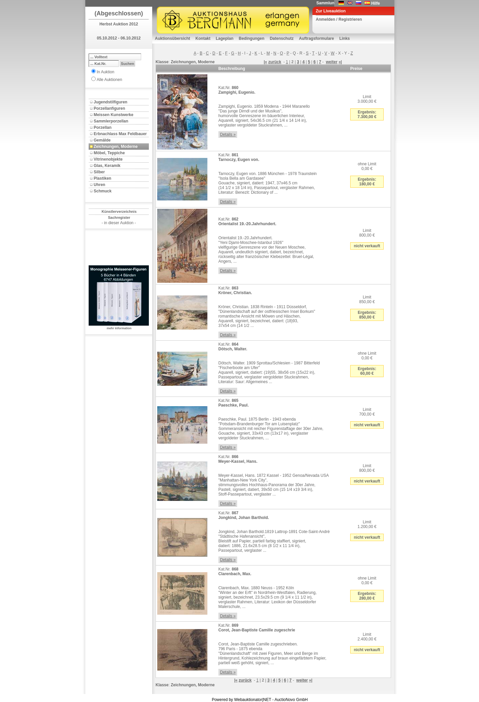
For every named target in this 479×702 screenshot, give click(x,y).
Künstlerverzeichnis (119, 211)
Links (344, 38)
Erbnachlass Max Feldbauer (120, 133)
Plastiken (102, 178)
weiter (332, 62)
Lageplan (224, 38)
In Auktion (105, 72)
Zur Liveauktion (331, 11)
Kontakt (202, 38)
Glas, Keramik (107, 165)
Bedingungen (252, 38)
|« (265, 62)
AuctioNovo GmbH (291, 699)
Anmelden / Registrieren (339, 19)
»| (340, 62)
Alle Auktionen (109, 79)
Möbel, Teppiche (109, 153)
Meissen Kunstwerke (113, 114)
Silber (99, 172)
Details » (228, 134)
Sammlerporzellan (111, 121)
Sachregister (119, 217)
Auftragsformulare (316, 38)
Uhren (99, 184)
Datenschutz (281, 38)
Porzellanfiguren (109, 108)
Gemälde (102, 140)
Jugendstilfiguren (110, 102)
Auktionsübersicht (172, 38)
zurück (274, 62)
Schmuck (102, 191)
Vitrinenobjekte (108, 159)
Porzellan (102, 127)
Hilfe (375, 3)
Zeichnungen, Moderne (115, 146)
